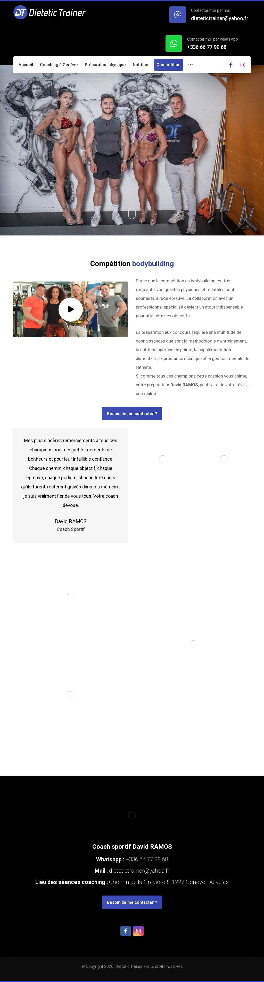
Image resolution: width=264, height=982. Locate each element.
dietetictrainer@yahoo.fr (138, 870)
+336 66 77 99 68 (147, 859)
